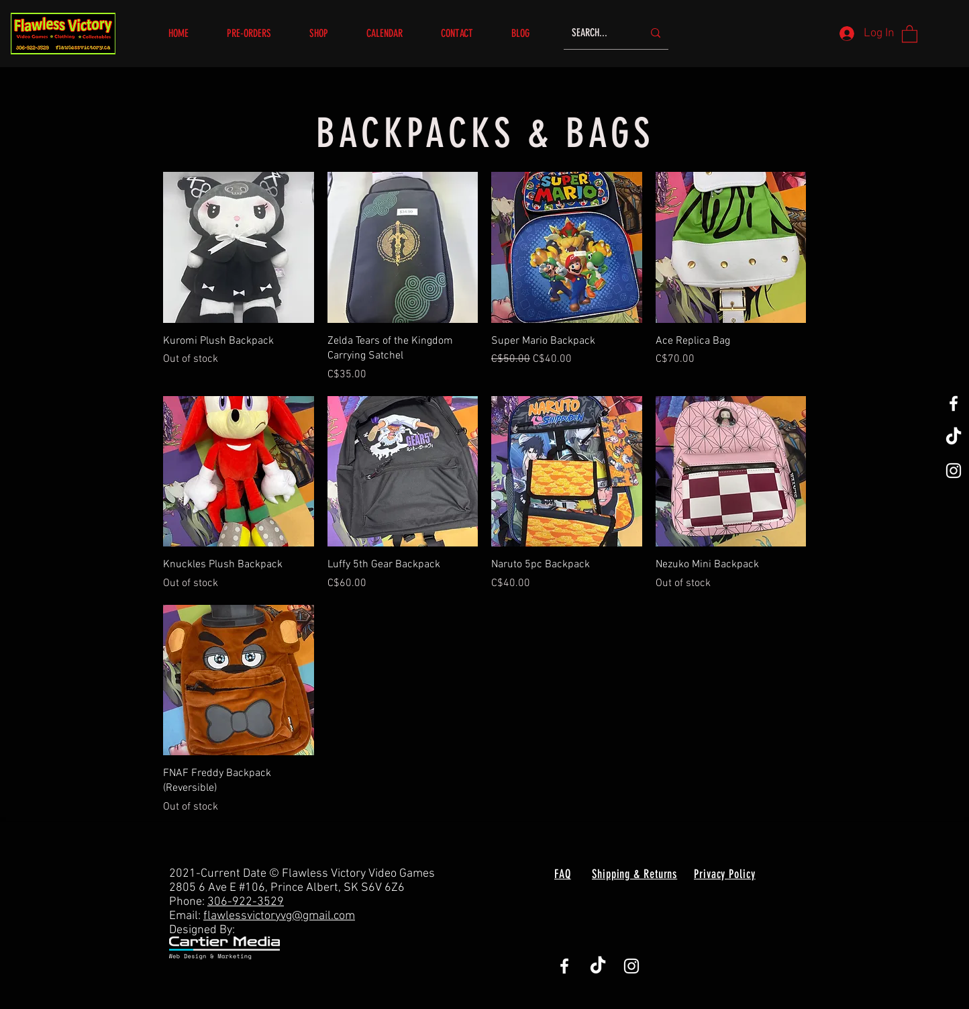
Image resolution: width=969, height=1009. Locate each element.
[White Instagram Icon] (954, 471)
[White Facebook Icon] (954, 403)
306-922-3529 (245, 902)
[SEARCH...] (597, 33)
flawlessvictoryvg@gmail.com (279, 916)
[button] (327, 33)
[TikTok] (954, 437)
